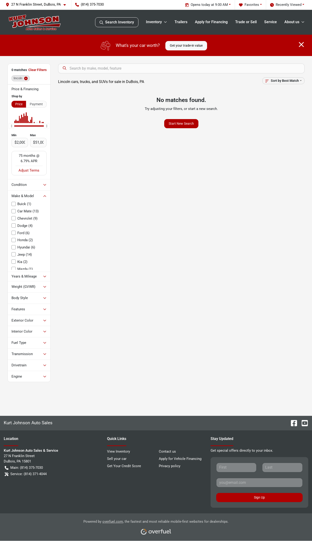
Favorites (249, 5)
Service (270, 22)
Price (18, 104)
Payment (36, 104)
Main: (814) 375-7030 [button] (24, 467)
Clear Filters (37, 70)
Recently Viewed (285, 5)
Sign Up (259, 497)
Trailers (181, 22)
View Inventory (118, 451)
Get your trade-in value (186, 45)
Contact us (167, 451)
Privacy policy (169, 466)
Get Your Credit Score (124, 466)
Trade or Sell (246, 22)
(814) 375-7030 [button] (89, 4)
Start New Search (181, 123)
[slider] (11, 126)
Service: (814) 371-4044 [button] (26, 474)
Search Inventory (117, 22)
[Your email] (259, 482)
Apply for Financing (211, 22)
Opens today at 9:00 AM (206, 5)
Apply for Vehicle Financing (180, 459)
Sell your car (116, 459)
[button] (37, 4)
